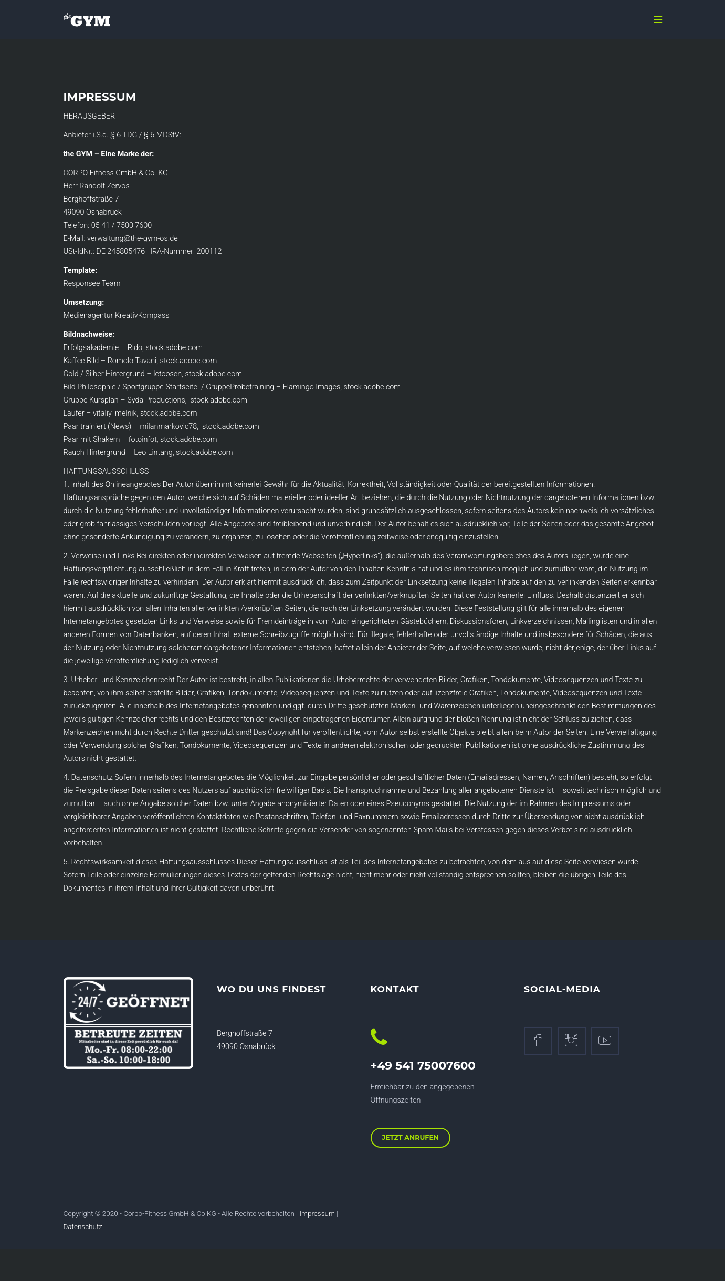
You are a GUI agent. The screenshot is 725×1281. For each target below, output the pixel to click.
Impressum (317, 1213)
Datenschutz (83, 1226)
